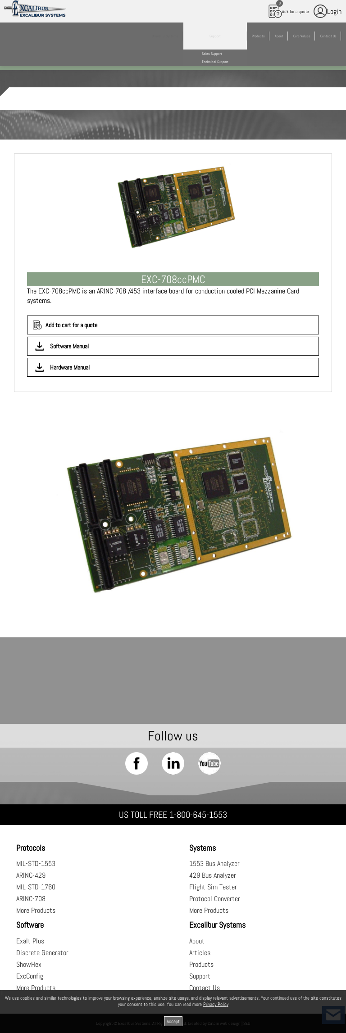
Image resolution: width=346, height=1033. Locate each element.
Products (201, 964)
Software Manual (69, 346)
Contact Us (204, 987)
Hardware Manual (70, 367)
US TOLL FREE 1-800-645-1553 (173, 815)
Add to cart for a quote (71, 325)
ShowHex (28, 964)
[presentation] (173, 512)
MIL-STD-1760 (35, 887)
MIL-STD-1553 (35, 863)
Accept (173, 1021)
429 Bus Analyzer (212, 875)
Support (199, 976)
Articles (199, 952)
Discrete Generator (42, 952)
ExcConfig (29, 976)
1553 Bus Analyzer (214, 863)
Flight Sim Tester (213, 887)
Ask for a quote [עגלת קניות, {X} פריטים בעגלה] (289, 9)
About (197, 941)
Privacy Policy (215, 1004)
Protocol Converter (214, 898)
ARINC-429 (31, 875)
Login (327, 11)
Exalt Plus (30, 941)
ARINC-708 (31, 898)
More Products (35, 910)
